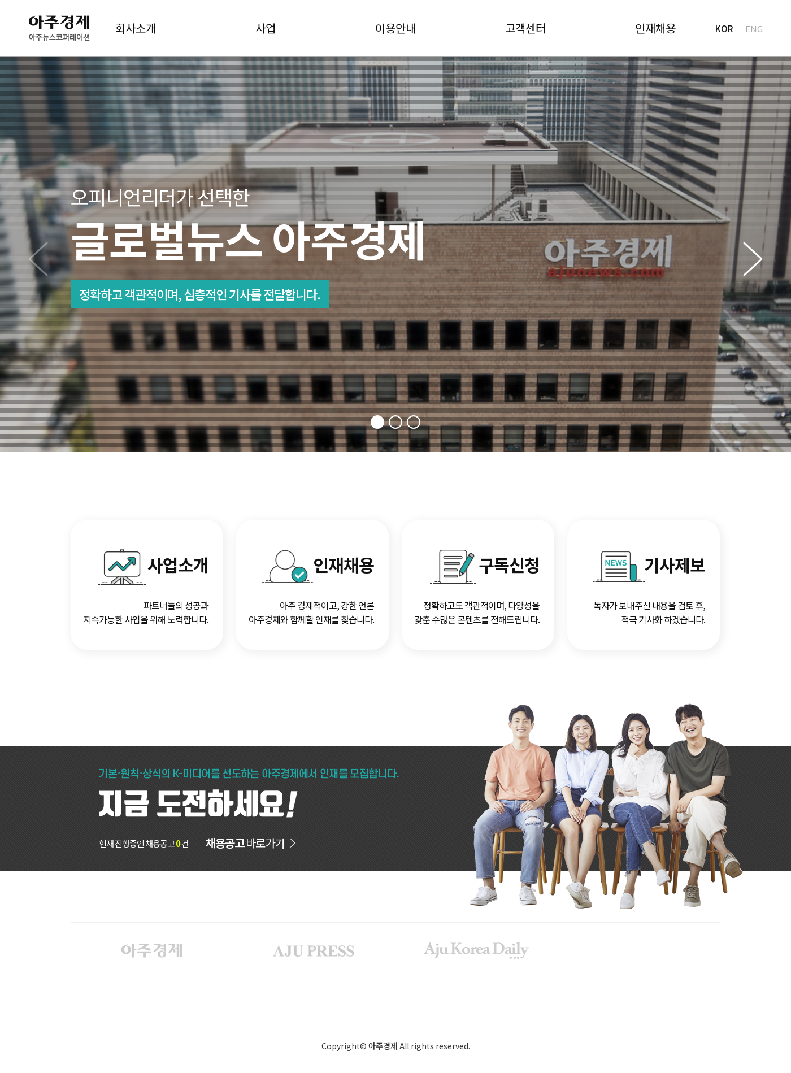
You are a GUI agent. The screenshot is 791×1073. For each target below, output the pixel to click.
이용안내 (395, 28)
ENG (754, 28)
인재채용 (655, 28)
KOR (724, 28)
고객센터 (525, 28)
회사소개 (135, 28)
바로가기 (245, 843)
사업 (265, 28)
